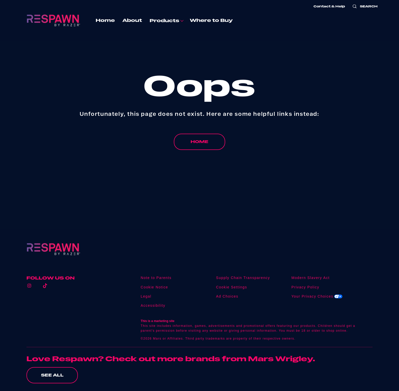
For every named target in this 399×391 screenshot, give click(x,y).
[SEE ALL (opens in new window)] (52, 375)
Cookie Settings (231, 287)
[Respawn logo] (53, 249)
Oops (199, 85)
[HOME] (199, 142)
